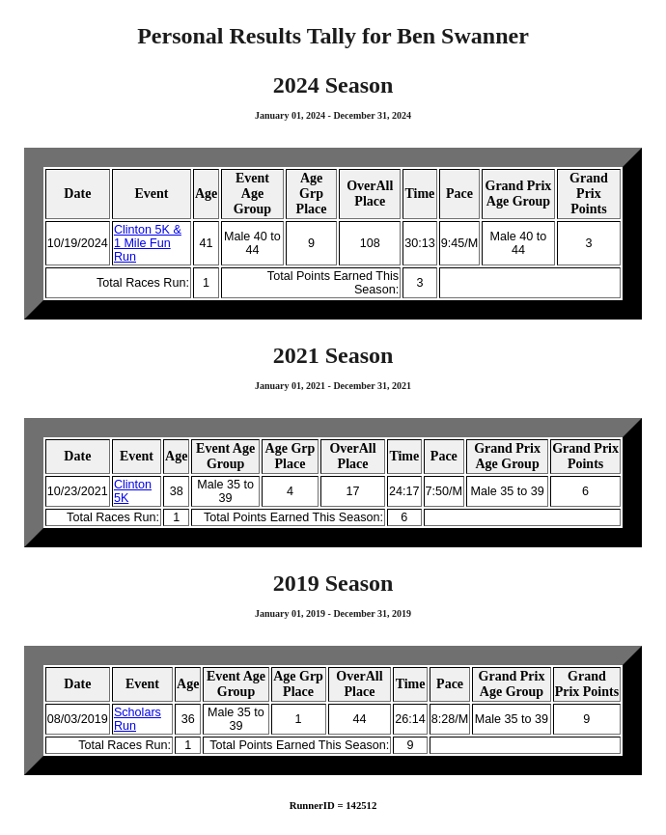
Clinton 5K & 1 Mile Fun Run (147, 243)
